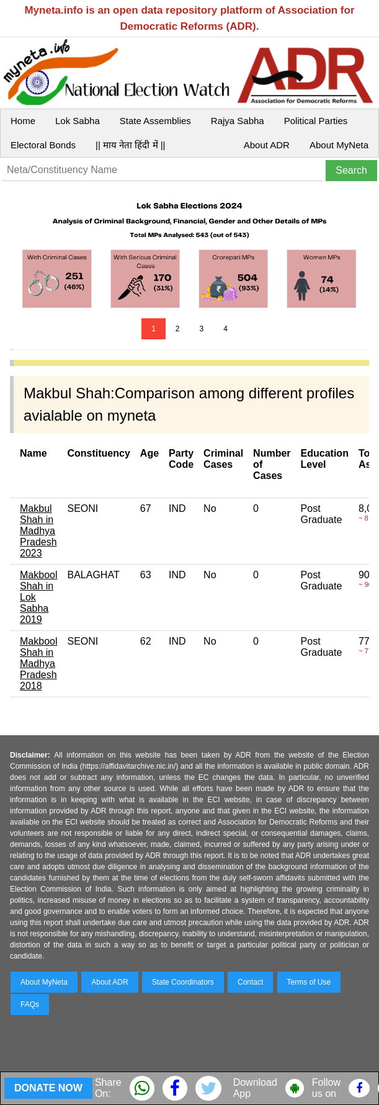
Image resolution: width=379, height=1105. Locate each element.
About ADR (267, 145)
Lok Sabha (77, 120)
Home (23, 120)
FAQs (29, 1004)
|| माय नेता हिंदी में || (130, 145)
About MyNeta (339, 145)
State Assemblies (155, 120)
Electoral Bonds (43, 145)
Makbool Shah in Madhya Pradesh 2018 (38, 663)
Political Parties (316, 120)
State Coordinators (183, 982)
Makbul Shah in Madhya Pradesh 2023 (38, 530)
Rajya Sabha (237, 120)
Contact (250, 982)
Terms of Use (309, 982)
